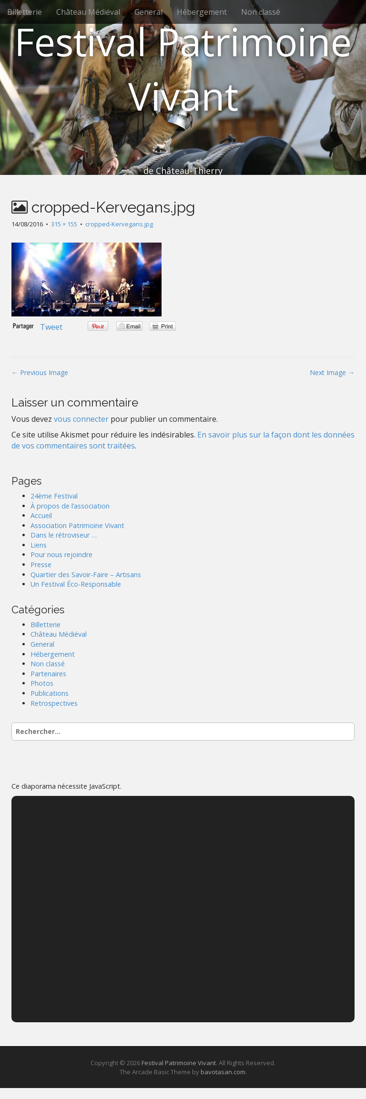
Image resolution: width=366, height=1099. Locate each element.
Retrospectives (54, 703)
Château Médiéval (88, 12)
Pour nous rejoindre (61, 554)
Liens (38, 545)
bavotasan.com (223, 1072)
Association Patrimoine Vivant (77, 525)
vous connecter (81, 419)
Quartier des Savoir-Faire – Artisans (85, 574)
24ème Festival (54, 495)
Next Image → (332, 372)
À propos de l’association (70, 505)
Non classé (260, 12)
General (148, 12)
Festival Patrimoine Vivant (183, 68)
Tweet (51, 327)
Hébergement (202, 12)
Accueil (41, 515)
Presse (40, 564)
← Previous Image (39, 372)
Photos (41, 683)
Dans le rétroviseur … (63, 534)
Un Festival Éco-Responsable (75, 584)
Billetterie (24, 12)
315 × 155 (64, 224)
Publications (49, 693)
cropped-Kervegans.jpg (119, 224)
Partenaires (48, 673)
